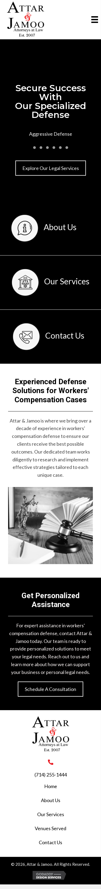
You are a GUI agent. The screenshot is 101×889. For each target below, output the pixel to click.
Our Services (50, 814)
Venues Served (50, 828)
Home (50, 786)
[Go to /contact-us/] (48, 336)
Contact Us (50, 842)
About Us (50, 800)
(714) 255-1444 (50, 775)
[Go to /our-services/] (50, 282)
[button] (34, 147)
